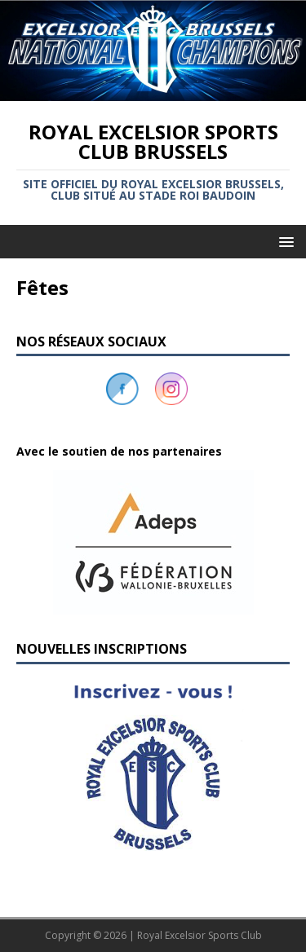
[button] (153, 542)
